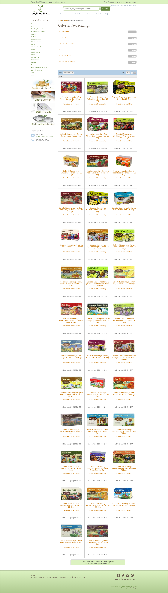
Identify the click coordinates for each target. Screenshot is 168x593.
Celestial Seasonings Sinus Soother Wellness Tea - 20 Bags (97, 431)
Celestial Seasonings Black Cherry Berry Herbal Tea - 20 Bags (97, 136)
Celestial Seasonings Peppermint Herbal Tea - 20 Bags (98, 394)
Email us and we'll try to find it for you (97, 562)
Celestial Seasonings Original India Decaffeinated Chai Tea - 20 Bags (71, 394)
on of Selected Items (48, 2)
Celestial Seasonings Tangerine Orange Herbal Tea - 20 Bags (98, 505)
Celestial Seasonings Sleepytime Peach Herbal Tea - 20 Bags (124, 468)
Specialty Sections (66, 44)
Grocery (62, 38)
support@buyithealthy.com (44, 136)
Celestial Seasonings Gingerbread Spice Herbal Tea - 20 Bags (98, 247)
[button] (87, 8)
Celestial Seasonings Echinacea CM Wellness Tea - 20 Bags (124, 209)
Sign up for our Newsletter (125, 579)
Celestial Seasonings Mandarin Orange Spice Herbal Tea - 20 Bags (98, 320)
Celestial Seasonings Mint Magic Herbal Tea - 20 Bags (71, 357)
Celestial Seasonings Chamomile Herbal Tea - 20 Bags (71, 173)
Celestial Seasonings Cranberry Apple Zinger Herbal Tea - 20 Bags (71, 210)
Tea (60, 50)
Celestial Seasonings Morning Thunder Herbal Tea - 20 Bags (98, 357)
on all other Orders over (120, 2)
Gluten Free (64, 32)
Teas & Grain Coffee (67, 62)
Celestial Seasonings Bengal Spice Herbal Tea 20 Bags (71, 135)
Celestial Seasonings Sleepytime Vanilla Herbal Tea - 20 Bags (71, 505)
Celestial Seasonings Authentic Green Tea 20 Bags (124, 98)
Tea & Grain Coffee (66, 56)
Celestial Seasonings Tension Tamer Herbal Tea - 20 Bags (123, 504)
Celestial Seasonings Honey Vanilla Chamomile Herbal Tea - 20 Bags (71, 284)
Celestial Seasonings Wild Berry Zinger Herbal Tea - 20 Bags (97, 542)
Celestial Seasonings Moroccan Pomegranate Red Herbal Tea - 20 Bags (124, 357)
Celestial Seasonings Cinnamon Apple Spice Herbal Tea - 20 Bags (97, 173)
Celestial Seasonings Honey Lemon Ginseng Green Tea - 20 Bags (124, 247)
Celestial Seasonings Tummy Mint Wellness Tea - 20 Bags (71, 541)
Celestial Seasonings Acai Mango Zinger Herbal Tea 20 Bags (71, 99)
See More (132, 32)
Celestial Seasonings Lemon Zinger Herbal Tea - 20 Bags (124, 283)
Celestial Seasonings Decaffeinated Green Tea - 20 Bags (97, 210)
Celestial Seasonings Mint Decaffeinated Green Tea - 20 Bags (123, 320)
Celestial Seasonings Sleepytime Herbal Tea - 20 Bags (71, 468)
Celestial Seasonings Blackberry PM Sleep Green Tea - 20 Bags (124, 136)
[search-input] (81, 8)
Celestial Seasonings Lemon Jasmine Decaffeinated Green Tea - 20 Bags (97, 284)
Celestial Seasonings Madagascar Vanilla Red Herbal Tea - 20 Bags (71, 320)
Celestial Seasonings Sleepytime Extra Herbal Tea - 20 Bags (124, 431)
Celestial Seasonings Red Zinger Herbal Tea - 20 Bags (124, 394)
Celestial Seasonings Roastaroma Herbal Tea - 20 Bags (71, 431)
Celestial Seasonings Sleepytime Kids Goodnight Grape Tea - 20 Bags (97, 468)
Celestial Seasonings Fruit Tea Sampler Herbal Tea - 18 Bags (71, 246)
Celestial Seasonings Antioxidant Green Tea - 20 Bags (97, 99)
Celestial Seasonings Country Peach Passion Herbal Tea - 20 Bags (124, 173)
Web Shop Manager (132, 588)
